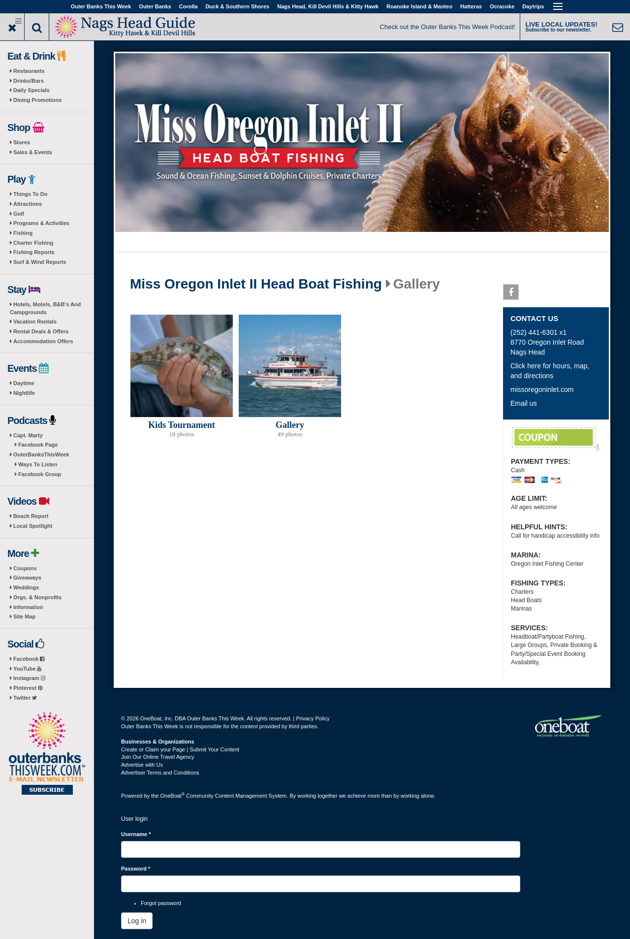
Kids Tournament (181, 425)
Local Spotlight (32, 526)
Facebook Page (38, 445)
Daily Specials (31, 90)
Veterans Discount (556, 439)
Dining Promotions (37, 100)
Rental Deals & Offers (40, 331)
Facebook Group (39, 474)
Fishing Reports (34, 252)
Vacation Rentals (35, 321)
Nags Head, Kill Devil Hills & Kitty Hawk (327, 6)
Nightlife (24, 393)
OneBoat (172, 796)
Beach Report (31, 516)
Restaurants (29, 71)
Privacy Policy (312, 718)
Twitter (25, 698)
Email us (523, 403)
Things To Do (30, 194)
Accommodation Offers (43, 341)
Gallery (290, 425)
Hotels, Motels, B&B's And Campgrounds (45, 308)
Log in (136, 921)
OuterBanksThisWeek (41, 454)
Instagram (29, 678)
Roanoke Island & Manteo (419, 6)
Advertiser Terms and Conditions (160, 773)
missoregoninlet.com (541, 389)
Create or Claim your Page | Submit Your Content (180, 749)
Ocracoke (502, 6)
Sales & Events (32, 152)
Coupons (25, 568)
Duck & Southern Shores (238, 6)
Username (136, 834)
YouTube (27, 669)
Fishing (22, 233)
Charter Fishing (33, 243)
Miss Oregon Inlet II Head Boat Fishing (256, 284)
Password (135, 869)
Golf (18, 214)
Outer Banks (155, 6)
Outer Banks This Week (101, 6)
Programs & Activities (41, 223)
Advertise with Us (142, 765)
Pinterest (27, 688)
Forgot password (161, 903)
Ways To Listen (37, 464)
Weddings (26, 587)
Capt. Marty (28, 435)
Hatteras (471, 6)
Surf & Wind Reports (39, 262)
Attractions (27, 204)
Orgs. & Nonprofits (37, 597)
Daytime (23, 383)
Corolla (188, 6)
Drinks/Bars (28, 81)
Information (28, 607)
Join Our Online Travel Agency (157, 757)
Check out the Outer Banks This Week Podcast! (447, 27)
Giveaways (27, 578)
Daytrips (533, 6)
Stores (21, 142)
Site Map (24, 616)
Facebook (28, 659)
